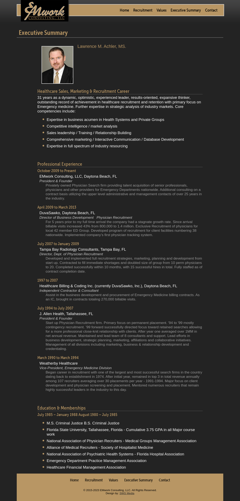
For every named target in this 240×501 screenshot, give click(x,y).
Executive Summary (186, 10)
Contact (211, 10)
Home (124, 10)
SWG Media (126, 493)
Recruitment (142, 10)
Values (161, 10)
